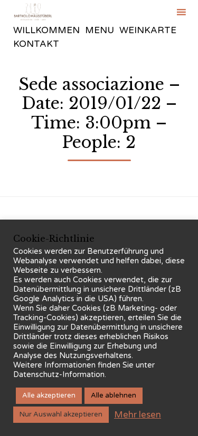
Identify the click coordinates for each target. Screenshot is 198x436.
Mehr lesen (137, 414)
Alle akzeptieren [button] (49, 395)
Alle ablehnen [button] (113, 395)
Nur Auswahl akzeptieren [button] (61, 414)
